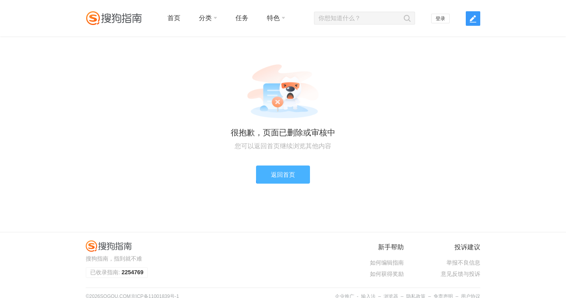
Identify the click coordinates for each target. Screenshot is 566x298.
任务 (241, 17)
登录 (440, 18)
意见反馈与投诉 (460, 274)
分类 (208, 17)
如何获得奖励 (387, 274)
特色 (276, 17)
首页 (173, 17)
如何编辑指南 (387, 262)
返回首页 (283, 174)
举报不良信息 (463, 262)
